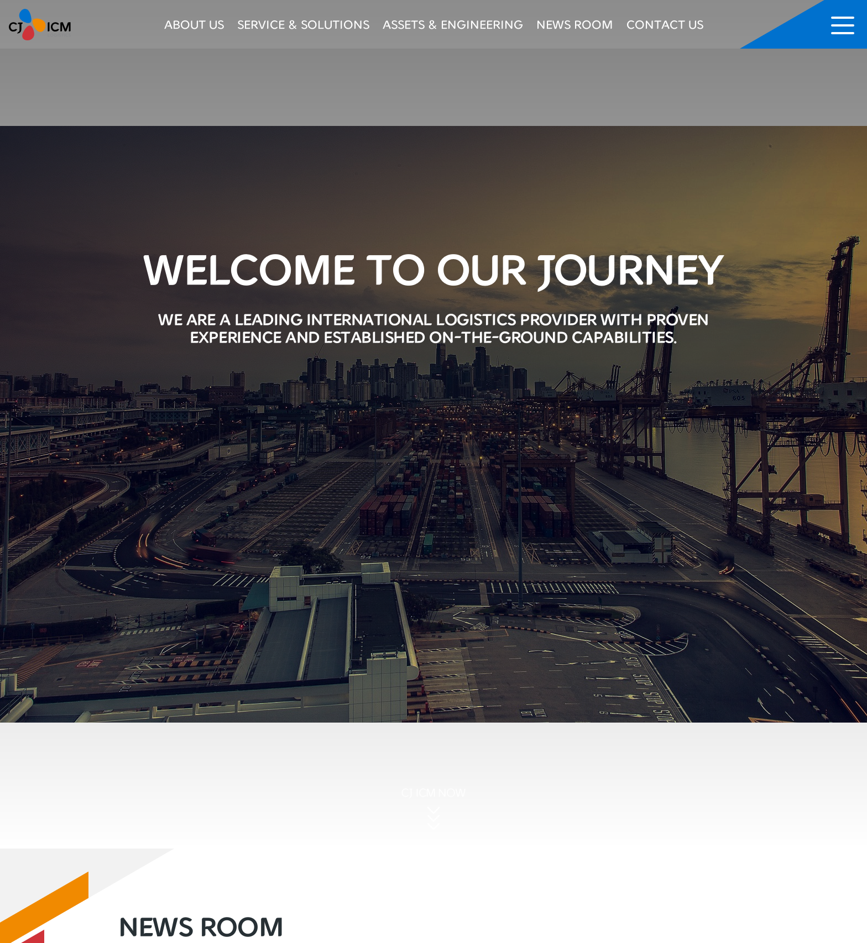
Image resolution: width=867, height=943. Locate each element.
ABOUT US (194, 24)
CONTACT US (664, 24)
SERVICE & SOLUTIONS (303, 24)
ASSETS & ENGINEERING (453, 24)
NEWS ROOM (574, 24)
